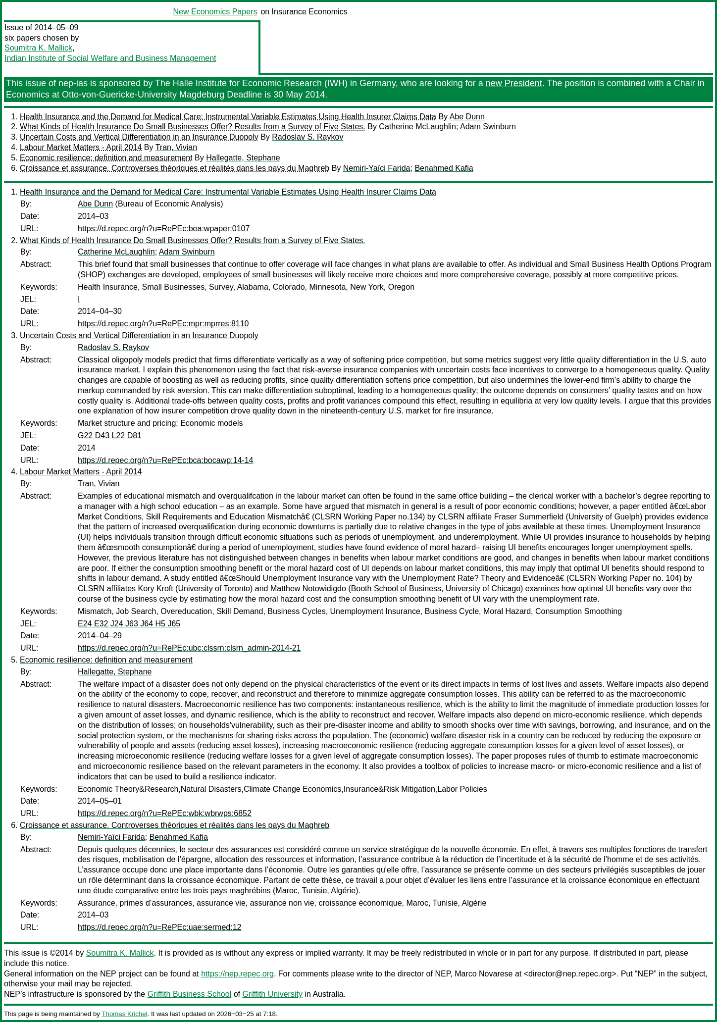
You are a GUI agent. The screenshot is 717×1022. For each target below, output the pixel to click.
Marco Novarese (483, 974)
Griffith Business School (190, 994)
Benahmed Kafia (443, 168)
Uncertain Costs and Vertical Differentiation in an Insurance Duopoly (139, 137)
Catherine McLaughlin (417, 126)
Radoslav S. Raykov (307, 137)
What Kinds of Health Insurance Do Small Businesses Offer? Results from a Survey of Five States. (192, 126)
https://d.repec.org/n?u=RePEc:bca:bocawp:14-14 (165, 460)
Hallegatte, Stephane (243, 157)
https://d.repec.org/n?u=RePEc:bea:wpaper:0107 (164, 228)
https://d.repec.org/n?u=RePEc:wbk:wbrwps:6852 (165, 813)
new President (514, 83)
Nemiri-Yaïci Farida (376, 168)
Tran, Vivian (176, 147)
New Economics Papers (215, 11)
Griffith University (272, 994)
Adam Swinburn (488, 126)
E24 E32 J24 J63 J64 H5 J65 (129, 623)
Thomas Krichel (124, 1014)
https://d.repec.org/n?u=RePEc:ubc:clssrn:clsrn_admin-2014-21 (189, 648)
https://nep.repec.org (237, 974)
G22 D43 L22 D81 (110, 435)
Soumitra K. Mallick (38, 48)
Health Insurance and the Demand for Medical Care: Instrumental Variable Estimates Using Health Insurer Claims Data (228, 116)
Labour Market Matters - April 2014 (81, 147)
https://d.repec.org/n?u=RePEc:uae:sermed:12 (159, 927)
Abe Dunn (467, 116)
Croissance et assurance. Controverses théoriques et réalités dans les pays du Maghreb (174, 168)
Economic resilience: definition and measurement (106, 157)
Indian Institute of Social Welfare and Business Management (110, 58)
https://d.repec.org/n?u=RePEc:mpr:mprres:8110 (163, 323)
